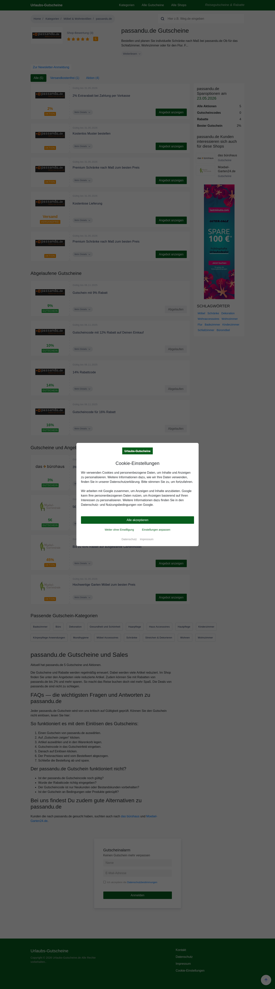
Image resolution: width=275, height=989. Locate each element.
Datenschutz (129, 539)
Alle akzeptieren (137, 520)
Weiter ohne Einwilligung (119, 529)
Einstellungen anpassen (156, 529)
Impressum (146, 539)
